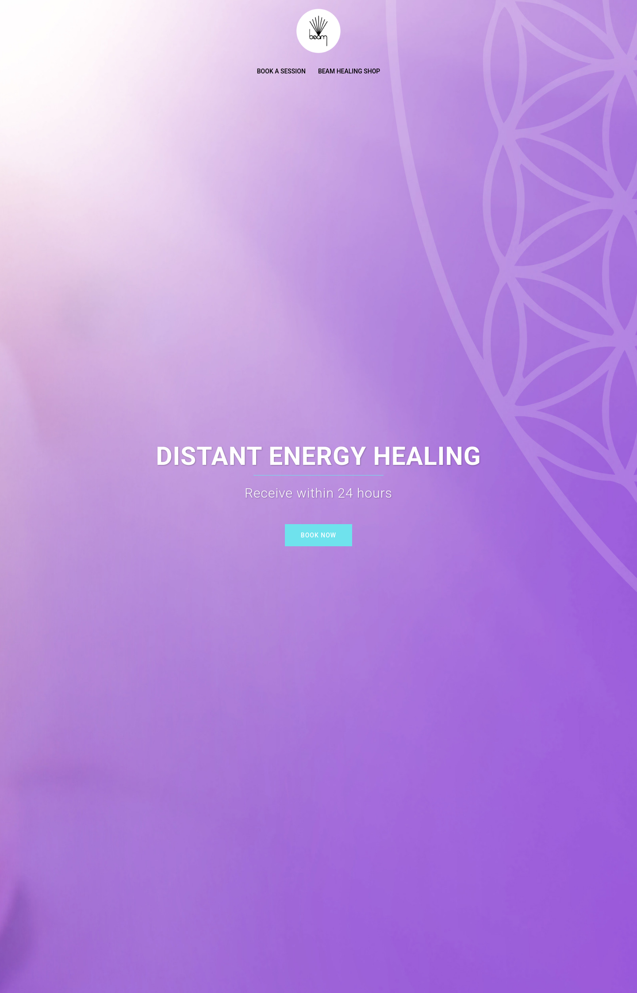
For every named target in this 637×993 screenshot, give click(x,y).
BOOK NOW (318, 535)
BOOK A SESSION (281, 71)
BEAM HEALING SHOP (349, 71)
